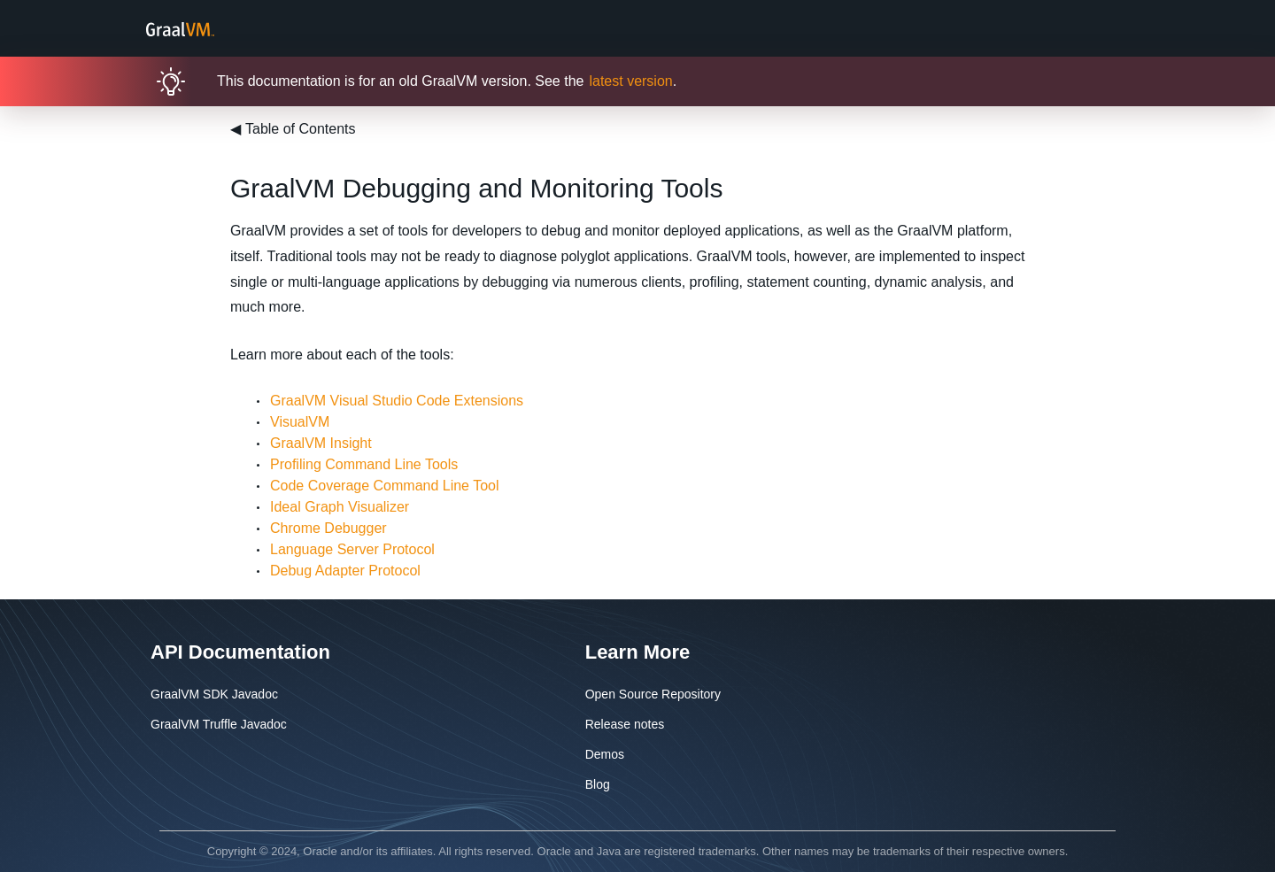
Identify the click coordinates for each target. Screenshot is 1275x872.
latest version (630, 81)
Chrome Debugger (328, 528)
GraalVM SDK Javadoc (214, 694)
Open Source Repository (653, 694)
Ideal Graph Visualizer (339, 506)
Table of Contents (293, 128)
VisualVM (299, 421)
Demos (604, 754)
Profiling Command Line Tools (364, 464)
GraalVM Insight (321, 443)
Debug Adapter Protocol (345, 570)
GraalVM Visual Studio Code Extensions (396, 400)
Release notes (625, 724)
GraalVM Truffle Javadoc (219, 724)
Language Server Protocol (352, 549)
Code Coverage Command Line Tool (384, 485)
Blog (597, 784)
